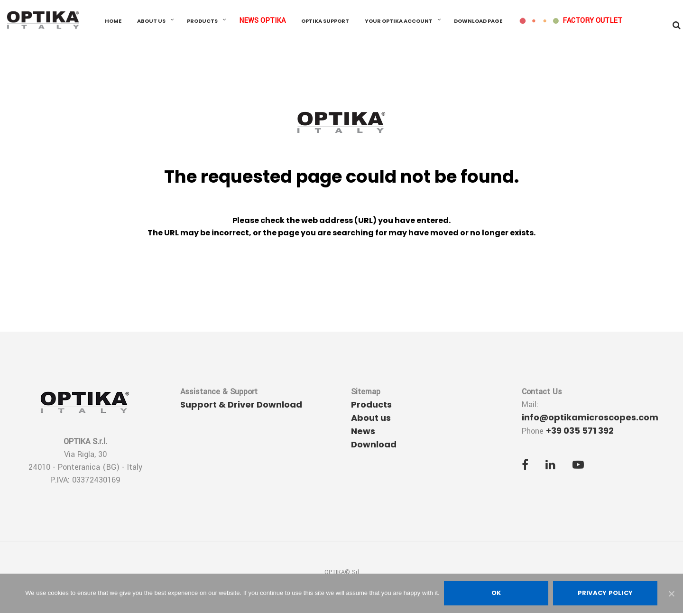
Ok (496, 593)
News (363, 431)
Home (113, 21)
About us (151, 21)
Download (374, 444)
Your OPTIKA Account (399, 21)
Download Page (478, 21)
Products (202, 21)
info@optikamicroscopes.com (590, 417)
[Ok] (671, 593)
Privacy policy (605, 593)
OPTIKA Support (325, 21)
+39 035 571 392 (580, 431)
